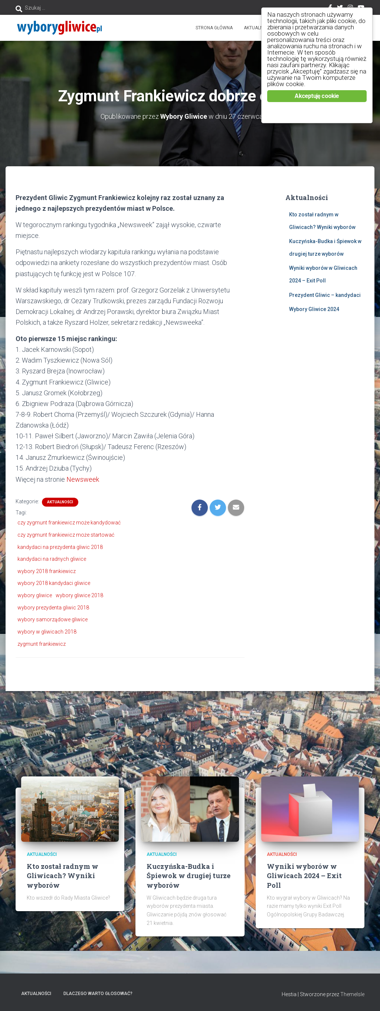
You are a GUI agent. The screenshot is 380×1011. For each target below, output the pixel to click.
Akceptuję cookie (317, 95)
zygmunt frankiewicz (41, 644)
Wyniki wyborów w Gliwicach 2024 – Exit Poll (304, 875)
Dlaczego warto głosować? (97, 993)
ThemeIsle (352, 994)
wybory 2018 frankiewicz (46, 571)
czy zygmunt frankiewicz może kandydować (69, 523)
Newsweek (82, 479)
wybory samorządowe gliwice (52, 619)
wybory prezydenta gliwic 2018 (53, 608)
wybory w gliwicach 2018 (46, 632)
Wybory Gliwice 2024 (314, 309)
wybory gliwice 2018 (79, 595)
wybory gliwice (34, 595)
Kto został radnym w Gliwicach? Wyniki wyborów (62, 875)
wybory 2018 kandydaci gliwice (53, 583)
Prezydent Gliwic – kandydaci (325, 295)
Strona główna (214, 27)
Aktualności (258, 27)
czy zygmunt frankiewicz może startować (65, 535)
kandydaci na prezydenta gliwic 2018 (60, 547)
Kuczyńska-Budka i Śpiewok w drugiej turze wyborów (188, 875)
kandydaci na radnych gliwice (51, 559)
